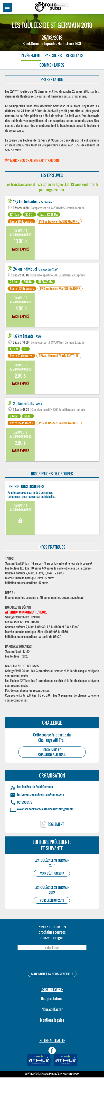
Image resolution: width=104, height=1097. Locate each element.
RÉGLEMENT (56, 824)
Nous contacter (52, 1009)
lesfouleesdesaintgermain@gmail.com (40, 794)
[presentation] (52, 961)
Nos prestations (52, 998)
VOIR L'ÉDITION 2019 (52, 900)
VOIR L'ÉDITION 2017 (52, 873)
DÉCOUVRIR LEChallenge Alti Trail (52, 752)
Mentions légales (52, 1020)
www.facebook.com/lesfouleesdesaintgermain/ (46, 809)
